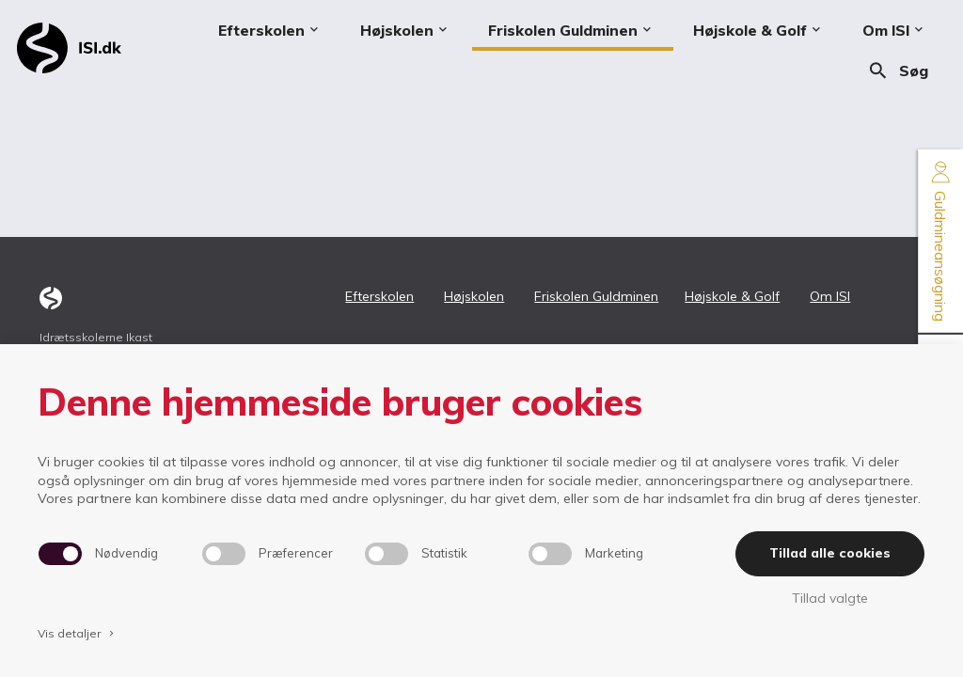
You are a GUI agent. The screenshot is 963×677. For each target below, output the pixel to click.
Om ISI (830, 296)
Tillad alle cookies (830, 552)
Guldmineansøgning (940, 241)
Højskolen (474, 296)
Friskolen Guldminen (596, 296)
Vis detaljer (77, 633)
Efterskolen (379, 296)
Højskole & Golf (732, 296)
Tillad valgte (830, 598)
